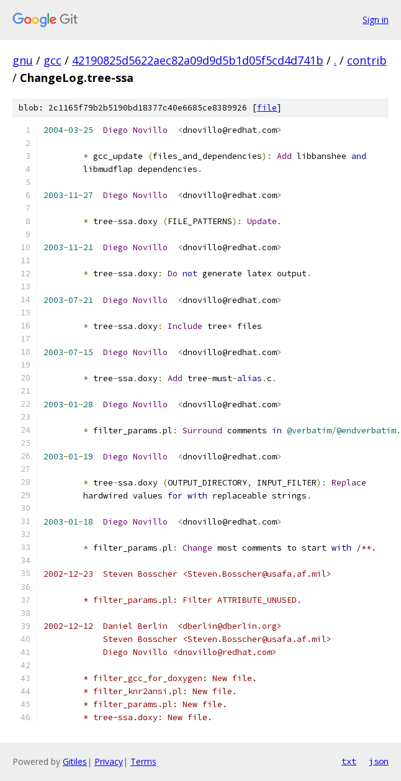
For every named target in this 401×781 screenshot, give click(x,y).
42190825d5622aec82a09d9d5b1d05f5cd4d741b (197, 60)
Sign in (376, 19)
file (267, 107)
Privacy (108, 761)
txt (348, 761)
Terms (143, 761)
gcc (52, 60)
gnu (22, 60)
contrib (367, 60)
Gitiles (75, 761)
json (379, 761)
